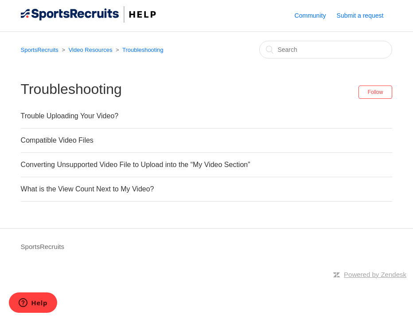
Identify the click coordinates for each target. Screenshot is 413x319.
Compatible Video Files (57, 140)
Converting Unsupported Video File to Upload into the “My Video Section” (135, 164)
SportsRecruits (39, 50)
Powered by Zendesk (375, 274)
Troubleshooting (143, 50)
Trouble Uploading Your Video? (70, 116)
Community (310, 15)
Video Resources (91, 50)
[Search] (325, 49)
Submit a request (360, 15)
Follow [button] (375, 92)
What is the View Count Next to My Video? (87, 189)
